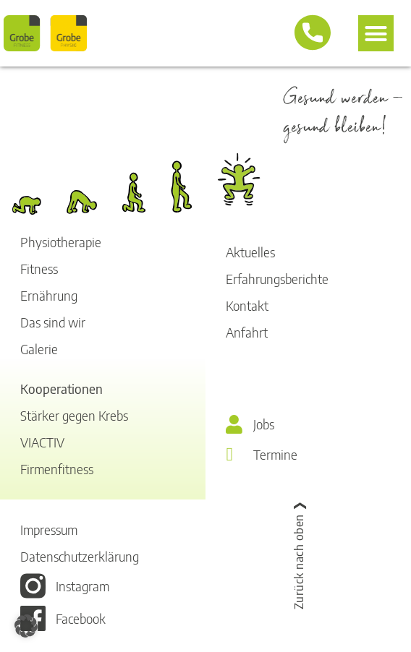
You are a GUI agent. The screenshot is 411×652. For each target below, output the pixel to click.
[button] (376, 33)
